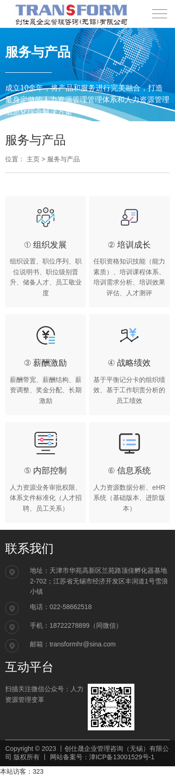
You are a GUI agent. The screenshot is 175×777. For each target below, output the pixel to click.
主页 (33, 159)
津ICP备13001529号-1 (121, 757)
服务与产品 (63, 159)
